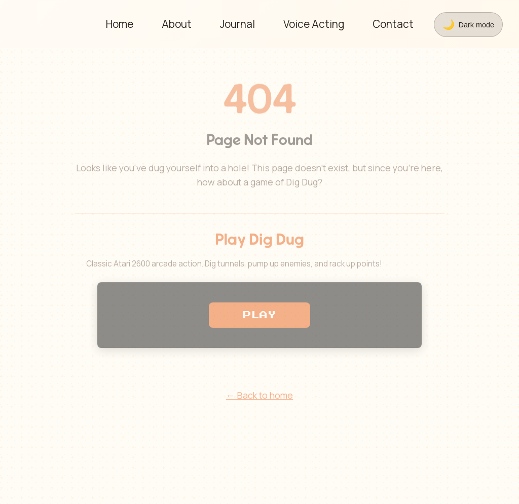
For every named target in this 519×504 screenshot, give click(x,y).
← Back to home (259, 397)
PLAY (259, 317)
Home (119, 24)
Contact (393, 24)
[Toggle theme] (468, 24)
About (177, 24)
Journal (237, 24)
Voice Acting (313, 24)
